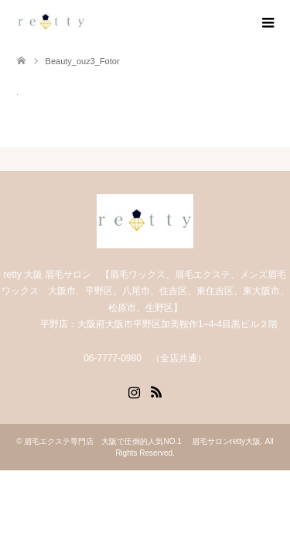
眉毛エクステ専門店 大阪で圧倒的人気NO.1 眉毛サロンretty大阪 (142, 441)
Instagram (133, 390)
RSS (156, 390)
